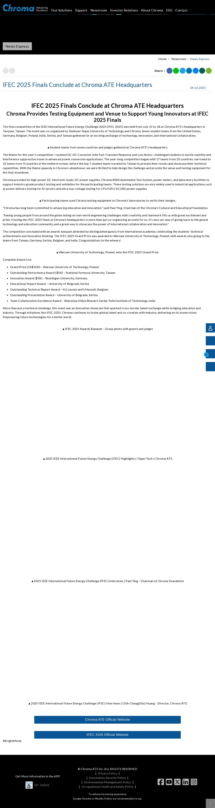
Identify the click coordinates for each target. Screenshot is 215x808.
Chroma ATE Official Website (107, 719)
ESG (173, 10)
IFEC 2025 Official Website (107, 735)
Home (162, 59)
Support (85, 10)
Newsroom (102, 10)
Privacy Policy (107, 773)
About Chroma (156, 10)
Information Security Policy (107, 777)
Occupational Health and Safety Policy (107, 786)
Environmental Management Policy (107, 782)
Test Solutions (65, 10)
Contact (185, 10)
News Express (199, 59)
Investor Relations (128, 10)
